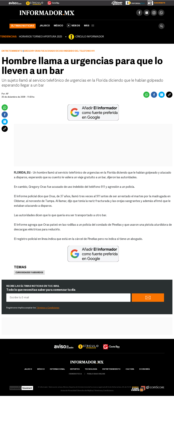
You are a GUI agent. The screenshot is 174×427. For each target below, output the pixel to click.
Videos (73, 25)
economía (144, 369)
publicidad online (96, 374)
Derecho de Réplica (85, 391)
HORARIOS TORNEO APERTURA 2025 (40, 37)
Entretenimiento (12, 51)
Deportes (75, 369)
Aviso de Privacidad (68, 391)
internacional (57, 369)
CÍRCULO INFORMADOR (89, 37)
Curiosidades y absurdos (29, 273)
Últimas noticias (22, 26)
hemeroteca (75, 374)
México (58, 26)
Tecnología (91, 369)
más (89, 26)
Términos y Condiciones (47, 308)
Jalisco (45, 26)
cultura (130, 369)
